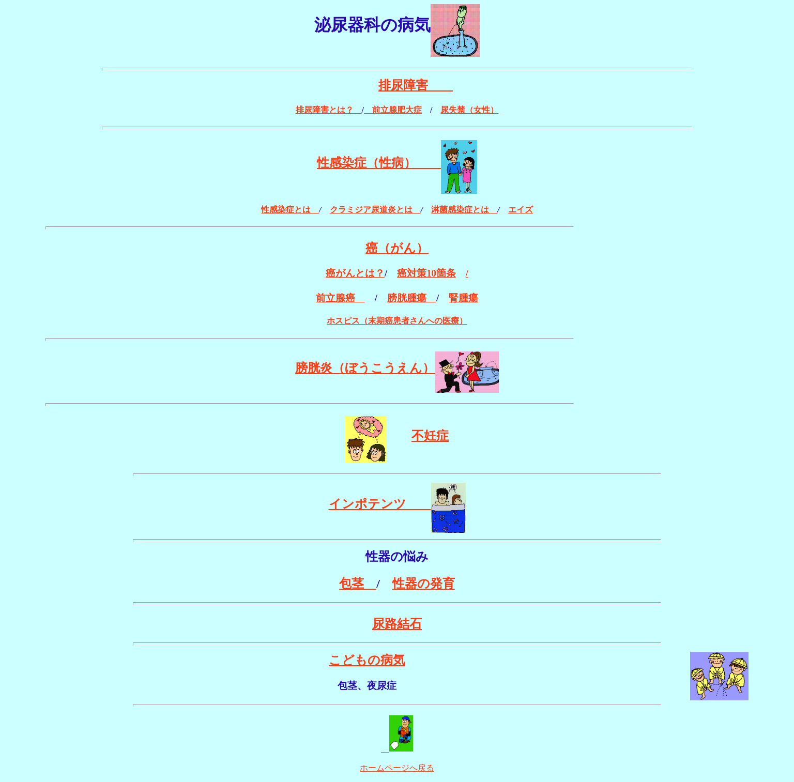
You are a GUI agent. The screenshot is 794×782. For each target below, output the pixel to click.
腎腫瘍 (463, 298)
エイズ (520, 209)
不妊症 (430, 435)
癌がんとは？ (355, 273)
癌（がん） (397, 248)
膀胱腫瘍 (411, 298)
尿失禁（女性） (469, 109)
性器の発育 (423, 583)
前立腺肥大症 (393, 109)
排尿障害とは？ (325, 109)
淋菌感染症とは (464, 209)
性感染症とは (290, 209)
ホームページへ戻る (397, 767)
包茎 (357, 583)
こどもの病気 (367, 660)
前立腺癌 (340, 298)
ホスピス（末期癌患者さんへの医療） (397, 320)
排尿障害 (415, 85)
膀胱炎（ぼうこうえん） (365, 368)
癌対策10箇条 (426, 273)
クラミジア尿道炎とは (375, 209)
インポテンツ (380, 504)
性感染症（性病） (379, 163)
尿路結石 (397, 624)
